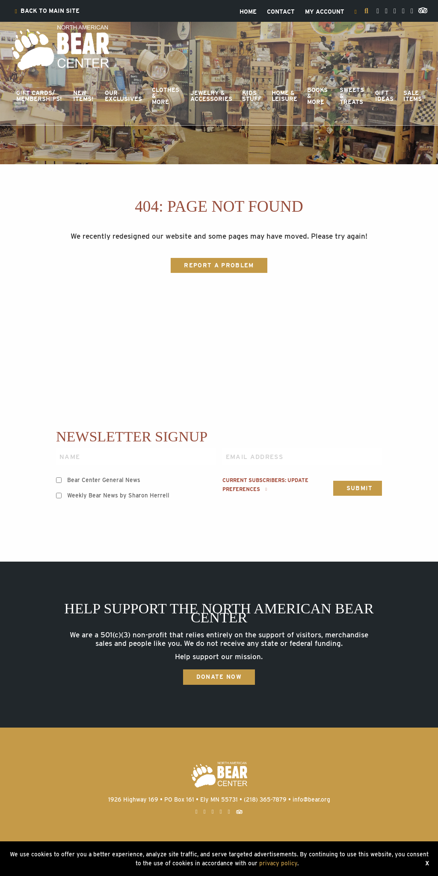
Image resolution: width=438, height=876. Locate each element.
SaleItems (412, 95)
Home (248, 12)
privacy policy (278, 863)
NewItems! (83, 95)
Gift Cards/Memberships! (39, 95)
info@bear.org (311, 799)
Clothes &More (165, 95)
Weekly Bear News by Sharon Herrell (118, 495)
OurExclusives (123, 95)
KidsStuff (252, 95)
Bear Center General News (103, 479)
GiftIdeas (384, 95)
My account (324, 12)
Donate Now (219, 676)
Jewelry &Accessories (211, 95)
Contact (281, 12)
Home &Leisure (284, 95)
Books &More (317, 95)
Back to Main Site (47, 11)
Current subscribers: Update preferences (265, 484)
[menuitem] (47, 11)
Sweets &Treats (352, 95)
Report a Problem (219, 265)
